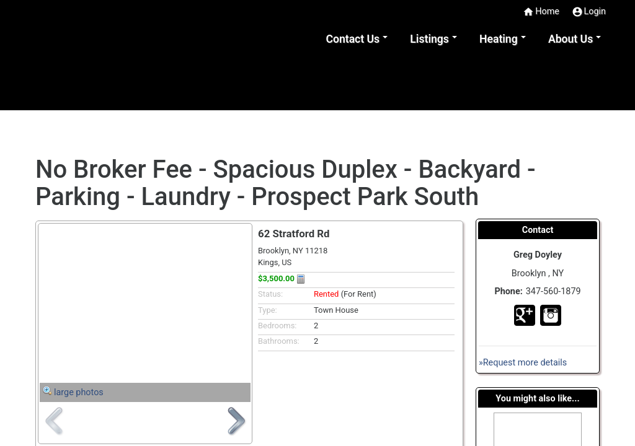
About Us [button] (570, 39)
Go (524, 315)
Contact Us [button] (353, 39)
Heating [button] (498, 39)
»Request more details (523, 362)
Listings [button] (429, 39)
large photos (79, 392)
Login (589, 11)
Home (541, 11)
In (550, 315)
